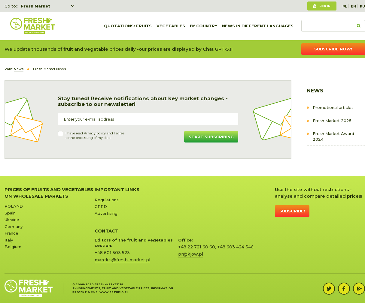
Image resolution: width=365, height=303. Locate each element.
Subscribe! (292, 210)
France (11, 233)
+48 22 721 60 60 (196, 247)
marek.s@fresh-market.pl (122, 259)
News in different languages (258, 26)
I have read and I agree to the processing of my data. (94, 135)
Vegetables (171, 26)
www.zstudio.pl (113, 292)
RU (362, 6)
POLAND (14, 206)
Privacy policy (95, 133)
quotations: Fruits (128, 26)
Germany (14, 226)
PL (344, 6)
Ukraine (12, 219)
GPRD (101, 206)
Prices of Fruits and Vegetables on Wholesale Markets (49, 193)
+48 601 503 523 (112, 252)
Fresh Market (35, 6)
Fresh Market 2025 (332, 120)
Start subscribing (211, 136)
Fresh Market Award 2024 (333, 136)
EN (353, 6)
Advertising (106, 213)
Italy (9, 240)
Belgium (13, 246)
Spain (10, 213)
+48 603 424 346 (235, 247)
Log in (324, 6)
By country (203, 26)
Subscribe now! (333, 48)
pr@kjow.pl (190, 254)
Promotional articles (333, 107)
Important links (117, 189)
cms (94, 292)
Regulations (107, 199)
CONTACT (106, 231)
